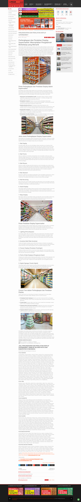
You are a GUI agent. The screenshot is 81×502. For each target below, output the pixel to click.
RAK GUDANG (24, 452)
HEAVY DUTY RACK (22, 453)
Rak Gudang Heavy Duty (12, 41)
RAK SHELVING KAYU (13, 31)
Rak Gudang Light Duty (12, 44)
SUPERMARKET (52, 462)
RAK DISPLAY (11, 27)
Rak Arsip (10, 36)
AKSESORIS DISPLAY (13, 10)
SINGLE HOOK (11, 63)
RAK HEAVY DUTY (49, 452)
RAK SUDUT (11, 34)
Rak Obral (11, 52)
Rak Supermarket (12, 58)
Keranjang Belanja (12, 18)
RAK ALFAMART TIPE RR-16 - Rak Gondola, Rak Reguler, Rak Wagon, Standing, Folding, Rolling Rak (66, 58)
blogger (50, 479)
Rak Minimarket (48, 4)
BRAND (10, 12)
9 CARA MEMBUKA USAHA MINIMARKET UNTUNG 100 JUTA (66, 63)
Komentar (69, 44)
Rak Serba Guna (12, 56)
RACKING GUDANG (42, 452)
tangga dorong (11, 73)
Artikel (65, 4)
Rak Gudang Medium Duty (13, 47)
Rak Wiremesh (11, 61)
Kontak (31, 4)
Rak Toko (10, 60)
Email (52, 37)
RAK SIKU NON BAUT (13, 32)
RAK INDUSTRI (36, 453)
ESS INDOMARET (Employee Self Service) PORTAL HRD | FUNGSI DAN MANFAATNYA (66, 48)
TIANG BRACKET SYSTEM (12, 66)
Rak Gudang (38, 4)
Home (26, 4)
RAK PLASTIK (11, 29)
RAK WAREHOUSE (29, 453)
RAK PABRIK (41, 453)
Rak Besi (10, 38)
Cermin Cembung (12, 14)
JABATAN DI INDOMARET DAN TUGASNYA (66, 68)
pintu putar (11, 72)
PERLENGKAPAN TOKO (12, 22)
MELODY (10, 19)
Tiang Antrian (11, 68)
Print (49, 37)
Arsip (64, 44)
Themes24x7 (14, 499)
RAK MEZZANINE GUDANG (49, 453)
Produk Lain (57, 4)
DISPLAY (46, 462)
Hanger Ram (11, 16)
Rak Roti (10, 54)
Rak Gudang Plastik (12, 48)
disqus (53, 479)
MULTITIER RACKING (23, 454)
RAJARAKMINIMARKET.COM (25, 460)
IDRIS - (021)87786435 (61, 37)
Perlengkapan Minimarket (11, 25)
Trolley (10, 70)
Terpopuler (59, 44)
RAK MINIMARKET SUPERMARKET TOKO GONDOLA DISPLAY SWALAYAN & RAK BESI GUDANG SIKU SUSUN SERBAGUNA (35, 498)
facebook (46, 479)
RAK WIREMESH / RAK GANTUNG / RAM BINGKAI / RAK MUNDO (66, 53)
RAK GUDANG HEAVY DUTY (33, 452)
